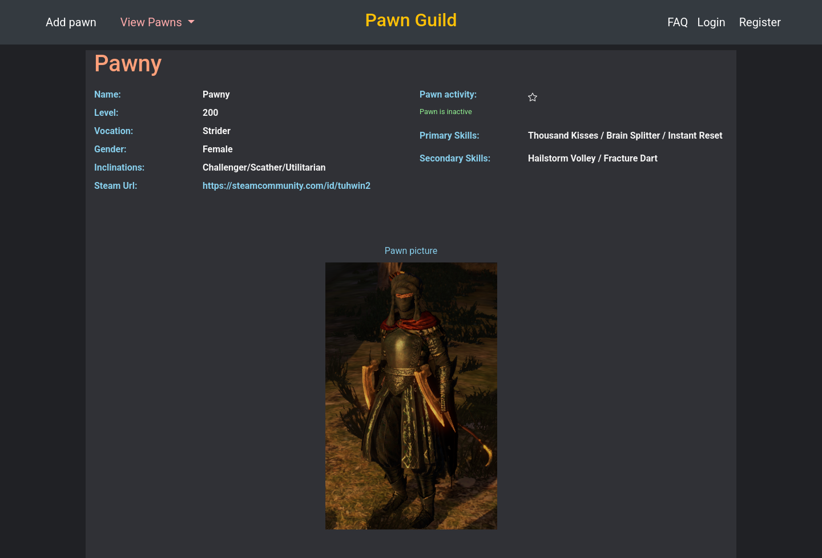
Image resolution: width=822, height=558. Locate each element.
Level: (106, 112)
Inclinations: (119, 167)
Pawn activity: (448, 94)
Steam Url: (115, 185)
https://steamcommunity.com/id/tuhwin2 (286, 185)
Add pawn (71, 22)
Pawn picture (411, 250)
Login (711, 22)
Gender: (110, 149)
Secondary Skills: (455, 158)
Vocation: (113, 131)
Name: (107, 94)
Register (760, 22)
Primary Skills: (450, 135)
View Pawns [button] (152, 22)
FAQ (677, 22)
